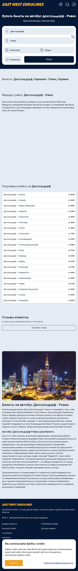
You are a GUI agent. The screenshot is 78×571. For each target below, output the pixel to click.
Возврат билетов (9, 524)
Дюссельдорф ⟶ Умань (14, 284)
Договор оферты (48, 528)
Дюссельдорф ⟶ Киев (14, 250)
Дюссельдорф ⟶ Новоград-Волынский (21, 245)
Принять (14, 563)
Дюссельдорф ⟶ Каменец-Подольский (21, 289)
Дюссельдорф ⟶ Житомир (16, 222)
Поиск (49, 59)
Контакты (6, 537)
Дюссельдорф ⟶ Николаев (16, 267)
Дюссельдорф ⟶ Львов (14, 195)
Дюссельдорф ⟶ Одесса (15, 200)
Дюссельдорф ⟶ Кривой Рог (16, 272)
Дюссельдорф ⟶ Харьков (15, 211)
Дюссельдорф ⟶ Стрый (14, 295)
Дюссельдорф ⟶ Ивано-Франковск (19, 206)
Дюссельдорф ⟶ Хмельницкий (17, 278)
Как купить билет (9, 528)
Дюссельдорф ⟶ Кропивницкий (18, 239)
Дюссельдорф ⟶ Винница (15, 256)
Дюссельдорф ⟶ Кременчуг (16, 300)
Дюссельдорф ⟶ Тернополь (16, 217)
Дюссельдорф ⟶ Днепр (14, 261)
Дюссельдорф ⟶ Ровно (14, 228)
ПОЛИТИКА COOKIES (49, 524)
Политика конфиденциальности (58, 563)
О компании (7, 533)
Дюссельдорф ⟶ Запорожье (16, 234)
